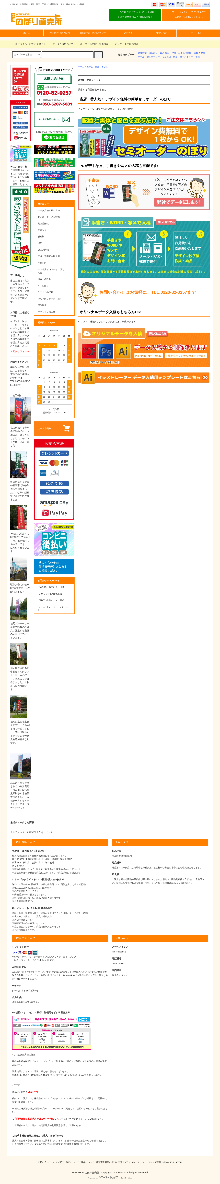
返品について (87, 1162)
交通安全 (142, 53)
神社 (174, 53)
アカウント (126, 33)
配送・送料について (69, 1162)
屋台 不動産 (199, 53)
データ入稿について (61, 44)
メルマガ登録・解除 (158, 1162)
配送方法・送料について (93, 33)
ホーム (26, 33)
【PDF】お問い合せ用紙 (50, 594)
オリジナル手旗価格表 (124, 44)
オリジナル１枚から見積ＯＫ (28, 44)
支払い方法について (48, 1162)
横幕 (175, 57)
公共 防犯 (164, 53)
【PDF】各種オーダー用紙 (51, 600)
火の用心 (153, 53)
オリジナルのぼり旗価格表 (92, 44)
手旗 (197, 57)
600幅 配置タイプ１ (97, 67)
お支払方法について (60, 33)
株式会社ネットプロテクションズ (50, 1098)
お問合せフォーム (19, 351)
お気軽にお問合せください (189, 17)
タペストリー (186, 57)
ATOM (179, 1162)
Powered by (110, 1178)
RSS (171, 1162)
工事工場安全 (184, 53)
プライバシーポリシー (135, 1162)
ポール (141, 57)
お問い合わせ (160, 33)
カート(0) (193, 33)
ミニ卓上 (166, 57)
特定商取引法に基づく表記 (109, 1162)
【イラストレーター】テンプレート (54, 608)
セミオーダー (153, 57)
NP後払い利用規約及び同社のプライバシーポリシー (38, 1108)
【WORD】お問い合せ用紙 (51, 587)
